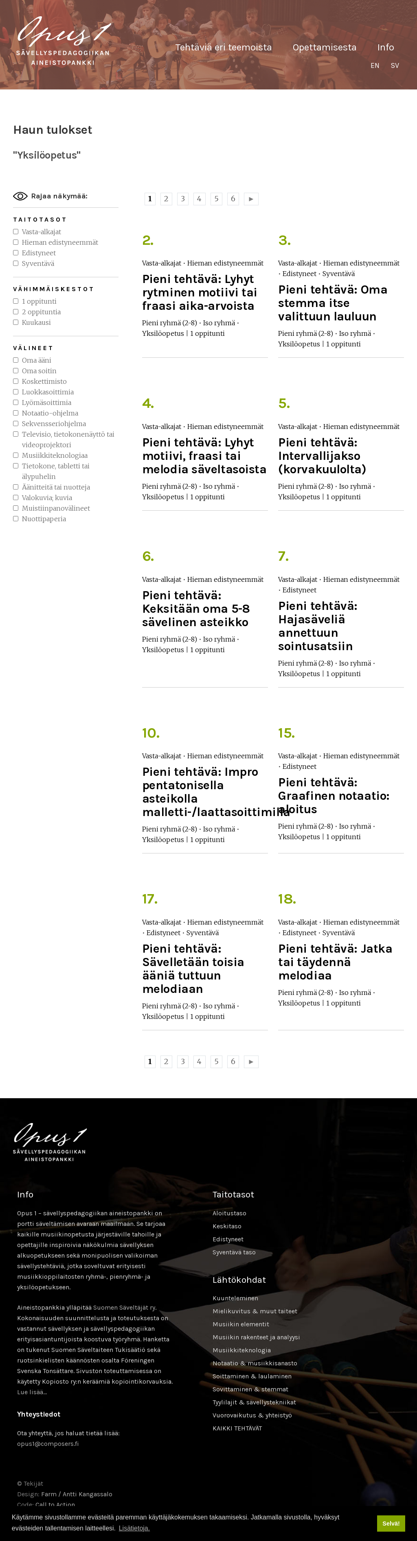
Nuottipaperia (44, 519)
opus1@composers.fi (48, 1443)
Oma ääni (36, 360)
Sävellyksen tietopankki (64, 40)
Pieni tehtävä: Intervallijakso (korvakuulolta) (322, 456)
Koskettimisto (44, 381)
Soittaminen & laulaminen (252, 1376)
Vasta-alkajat (41, 232)
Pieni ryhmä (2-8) (169, 323)
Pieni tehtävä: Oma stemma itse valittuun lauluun (332, 303)
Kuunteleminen (235, 1298)
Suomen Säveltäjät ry (124, 1307)
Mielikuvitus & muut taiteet (255, 1311)
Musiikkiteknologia (242, 1350)
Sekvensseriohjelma (54, 424)
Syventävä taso (234, 1252)
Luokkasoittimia (48, 392)
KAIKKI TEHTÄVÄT (237, 1428)
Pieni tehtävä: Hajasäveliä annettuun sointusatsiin (318, 626)
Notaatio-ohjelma (50, 413)
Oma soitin (39, 371)
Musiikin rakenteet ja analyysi (256, 1337)
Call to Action (55, 1504)
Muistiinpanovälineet (56, 508)
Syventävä (38, 263)
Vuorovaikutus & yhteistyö (252, 1415)
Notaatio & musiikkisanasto (255, 1363)
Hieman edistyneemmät (60, 242)
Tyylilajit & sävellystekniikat (254, 1402)
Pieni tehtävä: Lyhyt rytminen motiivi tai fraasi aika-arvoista (199, 292)
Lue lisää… (32, 1392)
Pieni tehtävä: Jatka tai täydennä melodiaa (335, 962)
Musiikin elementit (241, 1324)
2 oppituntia (41, 312)
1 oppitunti (39, 301)
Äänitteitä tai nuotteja (56, 487)
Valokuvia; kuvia (47, 498)
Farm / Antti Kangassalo (76, 1494)
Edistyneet (39, 253)
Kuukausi (36, 322)
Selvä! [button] (390, 1523)
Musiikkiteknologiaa (55, 455)
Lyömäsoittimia (46, 402)
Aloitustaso (229, 1213)
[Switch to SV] (395, 65)
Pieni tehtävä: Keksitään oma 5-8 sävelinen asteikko (196, 608)
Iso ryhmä (219, 323)
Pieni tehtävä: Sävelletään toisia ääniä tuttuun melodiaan (193, 968)
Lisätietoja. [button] (134, 1528)
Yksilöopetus (163, 333)
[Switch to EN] (375, 65)
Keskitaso (227, 1226)
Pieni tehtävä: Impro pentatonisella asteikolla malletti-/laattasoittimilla (216, 791)
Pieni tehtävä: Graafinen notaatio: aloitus (333, 795)
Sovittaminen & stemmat (250, 1389)
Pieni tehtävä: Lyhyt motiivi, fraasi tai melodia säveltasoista (204, 456)
